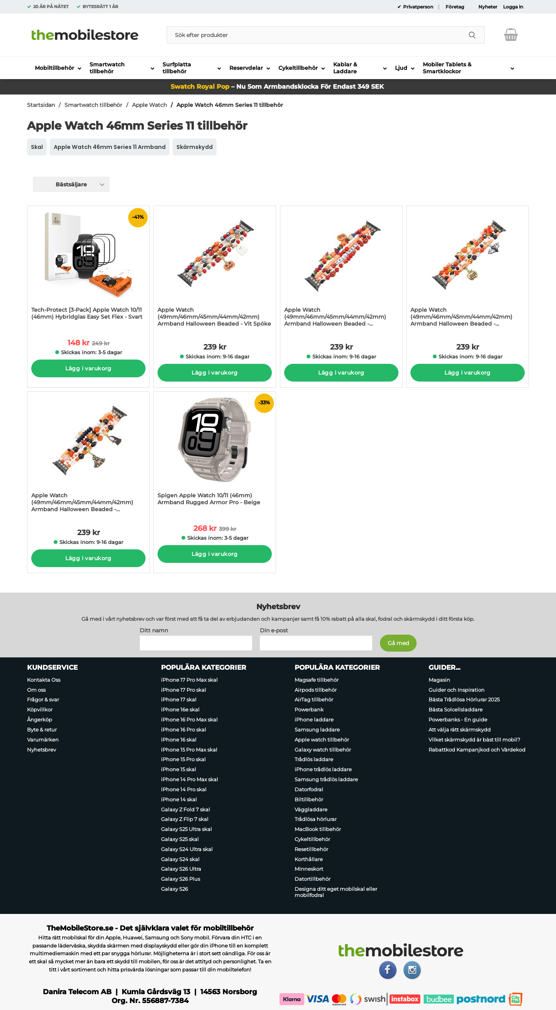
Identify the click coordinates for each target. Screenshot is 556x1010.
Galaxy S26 (174, 889)
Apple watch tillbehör (322, 739)
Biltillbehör (309, 799)
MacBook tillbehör (318, 829)
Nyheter (487, 7)
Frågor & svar (43, 700)
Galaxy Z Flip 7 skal (184, 819)
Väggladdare (311, 809)
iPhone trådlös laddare (323, 769)
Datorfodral (309, 789)
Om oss (36, 690)
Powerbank (309, 709)
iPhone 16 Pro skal (183, 729)
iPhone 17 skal (179, 700)
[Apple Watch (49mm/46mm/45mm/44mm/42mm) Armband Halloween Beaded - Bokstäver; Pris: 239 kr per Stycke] (341, 269)
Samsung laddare (317, 729)
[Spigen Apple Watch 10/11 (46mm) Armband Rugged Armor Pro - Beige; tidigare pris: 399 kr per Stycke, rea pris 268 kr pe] (215, 452)
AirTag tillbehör (314, 700)
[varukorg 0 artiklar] (511, 34)
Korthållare (309, 859)
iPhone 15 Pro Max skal (189, 750)
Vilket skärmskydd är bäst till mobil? (474, 739)
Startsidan (41, 104)
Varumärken (43, 739)
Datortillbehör (313, 879)
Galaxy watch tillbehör (323, 750)
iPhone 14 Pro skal (184, 789)
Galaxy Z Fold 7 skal (185, 809)
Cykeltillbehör (312, 839)
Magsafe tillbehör (317, 680)
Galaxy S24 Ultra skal (187, 849)
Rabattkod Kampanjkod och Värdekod (477, 750)
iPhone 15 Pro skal (183, 760)
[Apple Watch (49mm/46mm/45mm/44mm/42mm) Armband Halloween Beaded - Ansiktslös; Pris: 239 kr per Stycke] (88, 454)
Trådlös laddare (314, 760)
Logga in (513, 7)
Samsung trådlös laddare (326, 779)
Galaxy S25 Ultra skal (186, 829)
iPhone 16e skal (180, 709)
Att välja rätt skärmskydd (460, 729)
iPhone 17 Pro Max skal (189, 680)
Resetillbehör (311, 849)
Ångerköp (39, 719)
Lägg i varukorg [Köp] (88, 368)
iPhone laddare (314, 719)
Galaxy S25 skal (180, 839)
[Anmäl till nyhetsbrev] (398, 643)
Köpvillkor (40, 709)
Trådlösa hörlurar (316, 819)
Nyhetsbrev (41, 750)
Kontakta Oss (43, 680)
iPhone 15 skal (178, 769)
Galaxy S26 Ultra (181, 869)
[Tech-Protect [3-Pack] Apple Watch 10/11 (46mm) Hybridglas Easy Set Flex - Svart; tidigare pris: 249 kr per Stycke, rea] (88, 267)
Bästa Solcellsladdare (456, 709)
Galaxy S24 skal (180, 859)
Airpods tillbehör (316, 690)
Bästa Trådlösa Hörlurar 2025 (464, 700)
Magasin (439, 680)
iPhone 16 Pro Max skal (189, 719)
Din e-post (274, 630)
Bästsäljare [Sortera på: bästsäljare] (71, 184)
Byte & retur (42, 729)
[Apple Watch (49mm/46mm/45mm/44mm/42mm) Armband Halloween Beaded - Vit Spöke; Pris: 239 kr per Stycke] (215, 269)
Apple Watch (149, 104)
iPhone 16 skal (179, 739)
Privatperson (417, 7)
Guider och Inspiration (457, 690)
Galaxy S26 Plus (180, 879)
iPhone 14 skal (179, 799)
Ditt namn (154, 630)
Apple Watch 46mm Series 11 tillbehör (229, 104)
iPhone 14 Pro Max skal (189, 779)
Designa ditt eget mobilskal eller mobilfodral (336, 892)
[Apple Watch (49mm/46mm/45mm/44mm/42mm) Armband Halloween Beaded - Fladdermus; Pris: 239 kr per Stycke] (468, 269)
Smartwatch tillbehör (93, 104)
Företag (455, 7)
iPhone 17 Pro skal (183, 690)
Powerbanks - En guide (458, 719)
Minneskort (309, 869)
